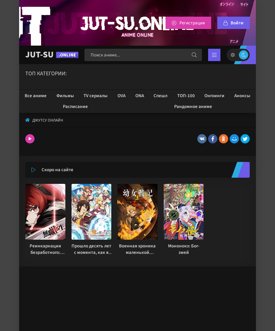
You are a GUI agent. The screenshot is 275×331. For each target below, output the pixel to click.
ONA (139, 96)
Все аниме (36, 96)
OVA (121, 96)
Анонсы (242, 96)
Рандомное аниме (193, 106)
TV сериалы (96, 96)
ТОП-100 (186, 96)
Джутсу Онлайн (47, 120)
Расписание (75, 106)
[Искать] (194, 55)
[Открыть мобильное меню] (214, 55)
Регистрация (192, 23)
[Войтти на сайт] (233, 23)
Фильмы (65, 96)
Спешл (160, 96)
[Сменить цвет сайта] (238, 55)
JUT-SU (51, 55)
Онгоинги (214, 96)
